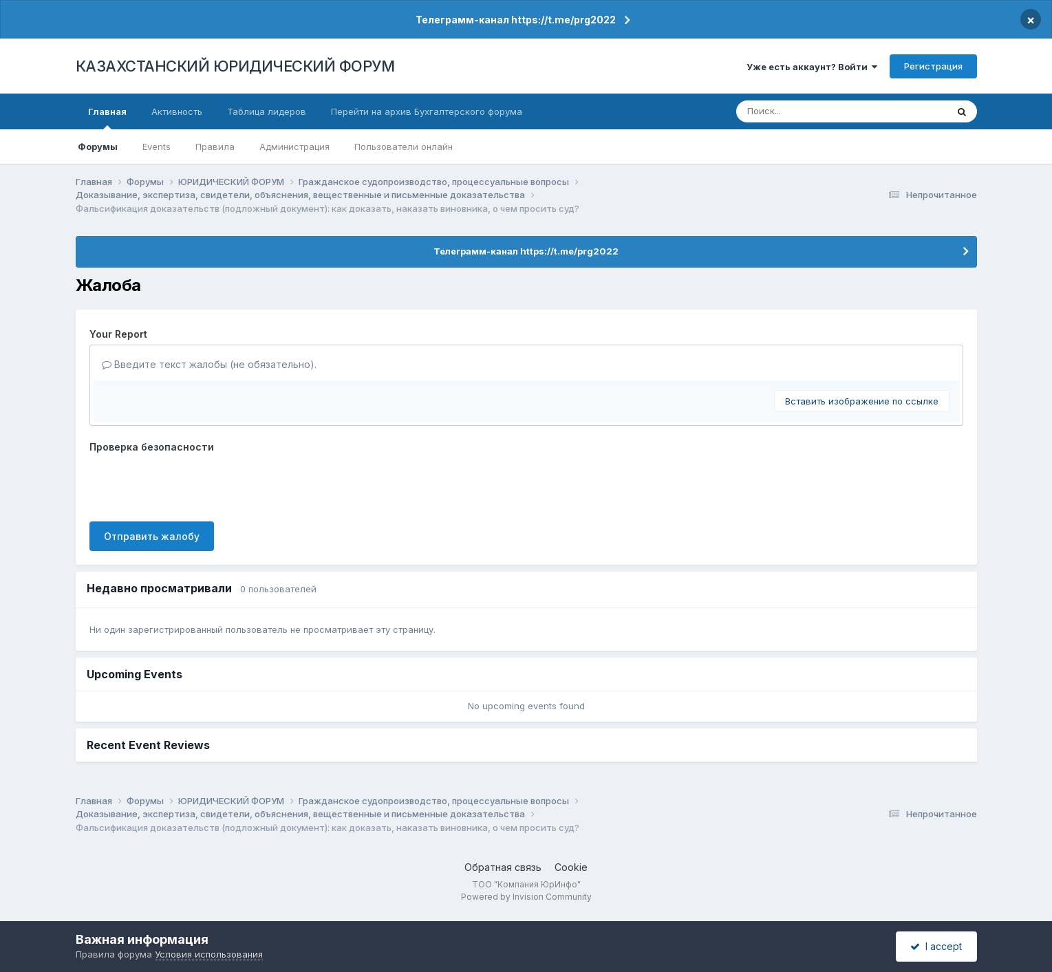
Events (156, 146)
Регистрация (933, 66)
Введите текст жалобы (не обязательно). (209, 364)
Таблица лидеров (266, 111)
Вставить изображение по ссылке (861, 401)
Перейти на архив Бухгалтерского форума (426, 111)
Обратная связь (502, 867)
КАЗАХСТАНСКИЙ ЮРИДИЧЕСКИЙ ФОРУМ (235, 66)
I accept (936, 946)
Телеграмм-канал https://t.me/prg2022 (516, 19)
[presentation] (194, 484)
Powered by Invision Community (526, 897)
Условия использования (209, 954)
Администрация (294, 146)
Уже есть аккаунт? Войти (812, 66)
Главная (107, 117)
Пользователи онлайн (403, 146)
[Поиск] (816, 111)
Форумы (98, 146)
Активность (176, 111)
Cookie (571, 867)
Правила (215, 146)
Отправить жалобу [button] (152, 536)
